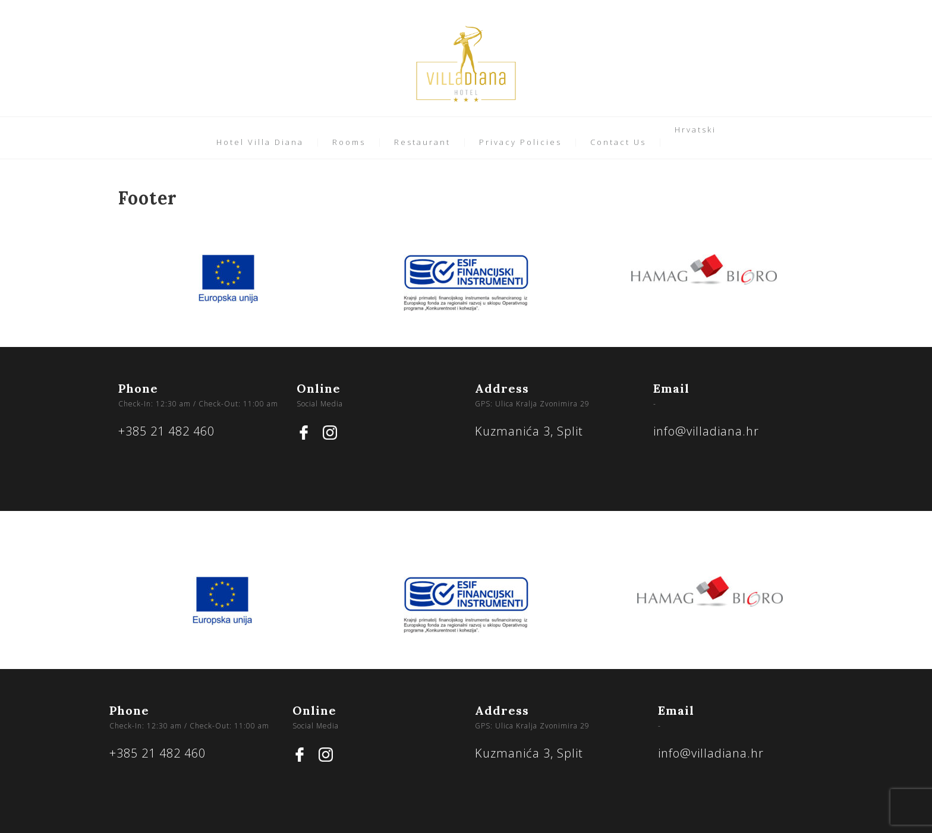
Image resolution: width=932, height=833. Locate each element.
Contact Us (618, 142)
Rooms (349, 142)
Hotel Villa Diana (260, 142)
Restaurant (422, 142)
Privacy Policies (520, 142)
